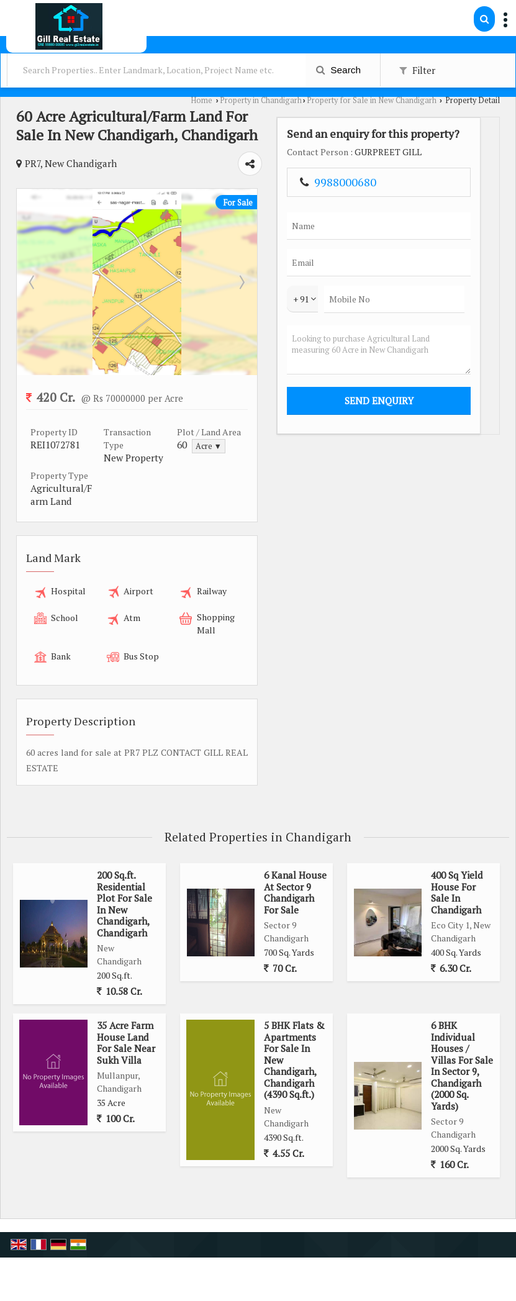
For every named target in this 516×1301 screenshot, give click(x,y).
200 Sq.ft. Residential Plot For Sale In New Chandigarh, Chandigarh (124, 856)
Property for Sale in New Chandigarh (372, 100)
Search (338, 70)
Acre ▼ (294, 446)
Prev (33, 282)
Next (371, 282)
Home (201, 100)
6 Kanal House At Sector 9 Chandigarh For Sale (295, 845)
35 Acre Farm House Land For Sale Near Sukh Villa (126, 995)
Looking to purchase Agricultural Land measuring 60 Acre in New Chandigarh (456, 415)
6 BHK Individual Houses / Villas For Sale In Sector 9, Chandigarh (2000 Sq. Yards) (462, 1018)
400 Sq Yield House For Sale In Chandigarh (457, 845)
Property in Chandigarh (261, 100)
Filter (417, 70)
